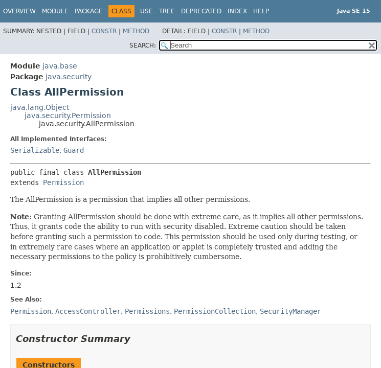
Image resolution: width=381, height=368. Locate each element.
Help (261, 11)
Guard (73, 150)
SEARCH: (142, 45)
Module (55, 11)
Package (89, 11)
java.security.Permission (68, 115)
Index (237, 11)
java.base (59, 66)
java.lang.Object (39, 107)
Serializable (34, 150)
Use (146, 11)
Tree (167, 11)
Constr (104, 31)
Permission (63, 182)
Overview (19, 11)
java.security (69, 77)
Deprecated (201, 11)
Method (136, 31)
